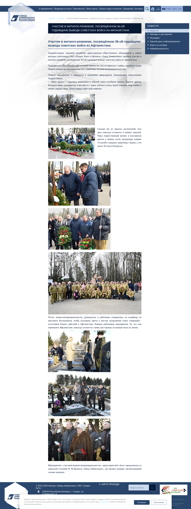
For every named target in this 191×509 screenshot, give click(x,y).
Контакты (139, 9)
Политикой (104, 502)
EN (180, 9)
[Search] (139, 487)
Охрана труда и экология (110, 9)
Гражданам (128, 9)
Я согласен (142, 502)
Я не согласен (159, 502)
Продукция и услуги (63, 9)
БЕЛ (175, 9)
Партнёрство (79, 9)
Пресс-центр (92, 9)
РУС (169, 9)
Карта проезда (110, 484)
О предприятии (46, 9)
